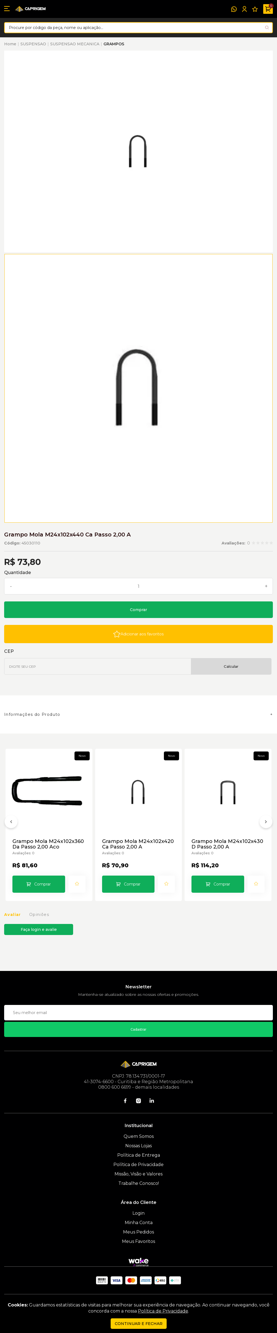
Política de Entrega (138, 1155)
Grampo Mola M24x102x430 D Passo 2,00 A (227, 844)
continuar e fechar (139, 1323)
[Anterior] (11, 822)
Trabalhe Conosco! (138, 1183)
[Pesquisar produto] (267, 27)
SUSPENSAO (33, 43)
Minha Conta (139, 1222)
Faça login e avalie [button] (39, 929)
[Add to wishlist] (138, 634)
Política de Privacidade (138, 1164)
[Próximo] (266, 822)
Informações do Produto (32, 714)
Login (138, 1213)
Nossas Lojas (138, 1145)
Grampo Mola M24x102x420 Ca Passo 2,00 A (138, 844)
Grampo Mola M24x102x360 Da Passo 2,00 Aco (48, 844)
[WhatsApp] (234, 9)
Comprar (138, 609)
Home (10, 43)
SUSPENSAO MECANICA (74, 43)
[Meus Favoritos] (255, 9)
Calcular (231, 666)
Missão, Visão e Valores (138, 1174)
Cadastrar (138, 1029)
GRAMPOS (113, 43)
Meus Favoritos (138, 1241)
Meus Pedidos (138, 1232)
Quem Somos (139, 1136)
